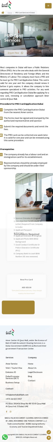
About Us (32, 368)
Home (10, 13)
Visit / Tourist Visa (14, 368)
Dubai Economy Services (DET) (12, 377)
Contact (31, 380)
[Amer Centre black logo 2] (6, 5)
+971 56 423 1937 (14, 399)
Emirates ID (11, 372)
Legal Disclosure (35, 372)
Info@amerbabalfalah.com (17, 394)
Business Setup (13, 382)
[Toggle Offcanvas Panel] (48, 5)
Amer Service (11, 363)
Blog (30, 376)
